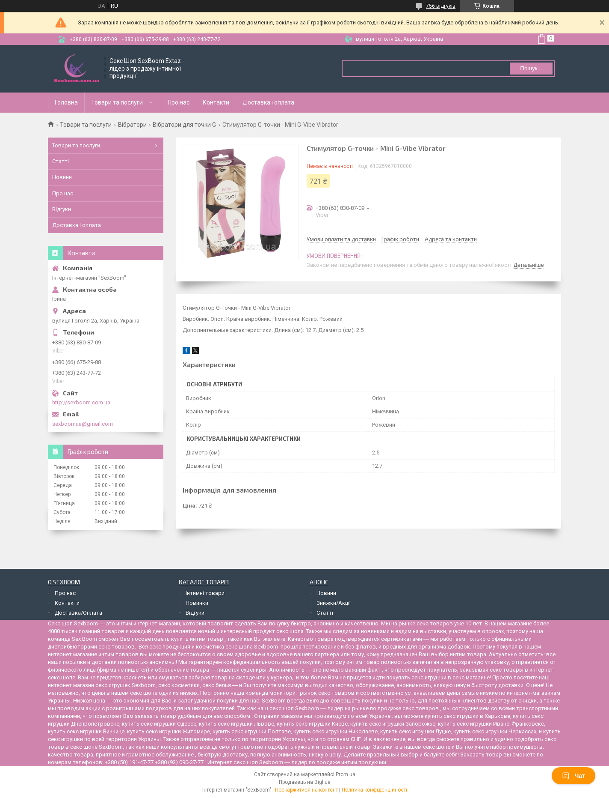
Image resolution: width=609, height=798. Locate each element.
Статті (60, 161)
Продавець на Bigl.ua (305, 782)
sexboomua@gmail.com (82, 424)
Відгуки (61, 209)
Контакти (216, 102)
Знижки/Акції (333, 603)
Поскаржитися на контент (306, 790)
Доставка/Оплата (78, 613)
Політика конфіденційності (374, 790)
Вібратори (132, 124)
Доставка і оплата (268, 102)
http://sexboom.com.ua (81, 402)
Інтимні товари (205, 593)
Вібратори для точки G (184, 124)
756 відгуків (440, 6)
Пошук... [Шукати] (531, 68)
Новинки (197, 603)
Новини (62, 177)
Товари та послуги (117, 102)
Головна (66, 102)
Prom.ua (345, 774)
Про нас (178, 102)
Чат (573, 776)
